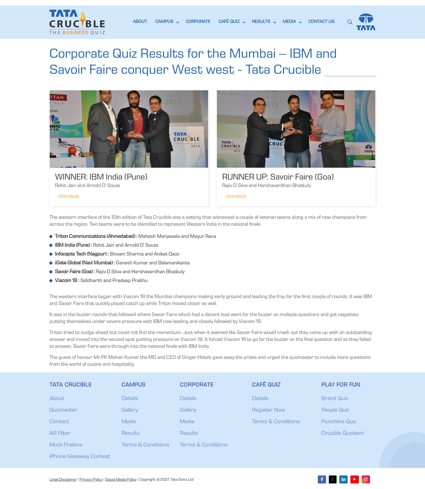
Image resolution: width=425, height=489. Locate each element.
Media (129, 422)
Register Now (268, 410)
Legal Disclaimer (63, 480)
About (56, 399)
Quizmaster (63, 410)
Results (131, 434)
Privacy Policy (91, 480)
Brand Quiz (334, 399)
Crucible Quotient (342, 434)
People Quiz (335, 410)
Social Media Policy (121, 480)
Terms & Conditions (145, 445)
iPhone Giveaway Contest (79, 457)
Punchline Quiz (338, 422)
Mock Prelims (65, 445)
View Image (69, 197)
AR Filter (59, 434)
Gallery (130, 410)
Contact (59, 422)
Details (130, 399)
